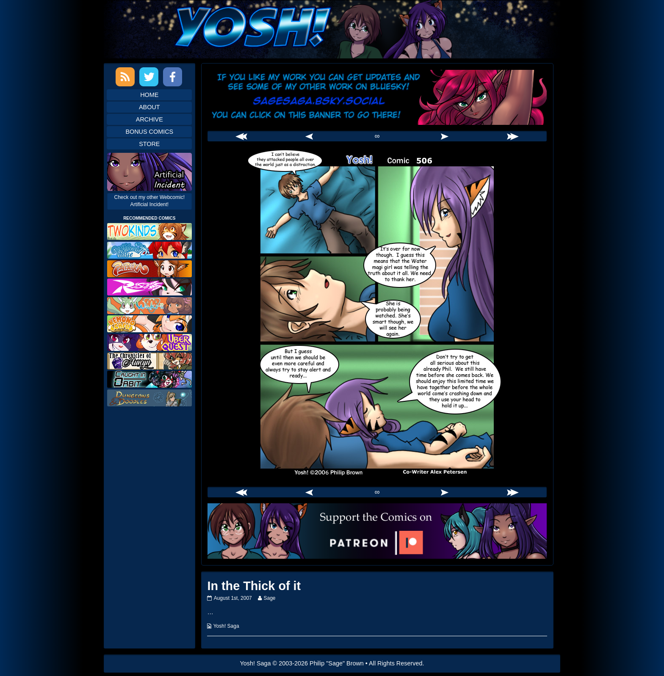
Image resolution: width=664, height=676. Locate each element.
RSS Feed (125, 76)
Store (149, 144)
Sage (269, 598)
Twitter (148, 76)
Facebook (172, 76)
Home (149, 94)
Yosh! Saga (226, 626)
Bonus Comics (149, 131)
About (149, 107)
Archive (149, 119)
